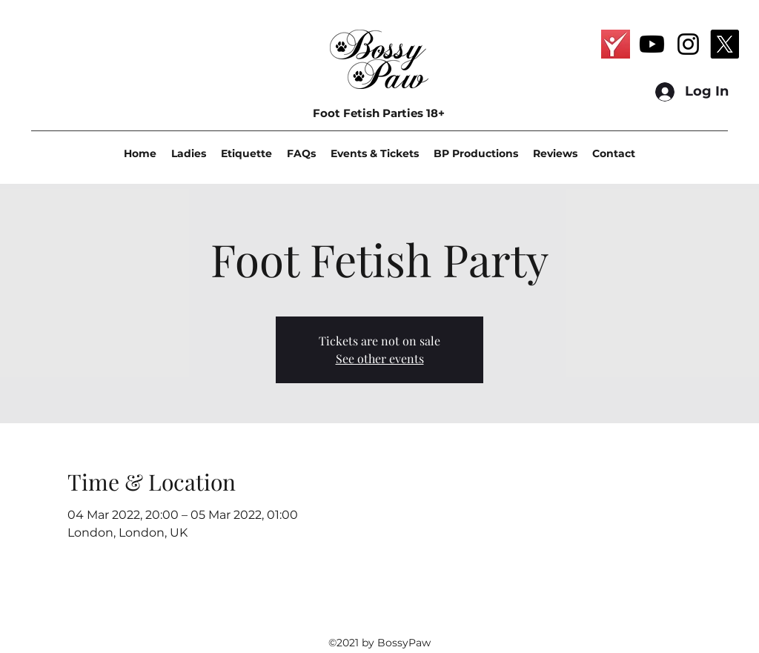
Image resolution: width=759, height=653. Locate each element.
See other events (380, 358)
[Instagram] (688, 44)
